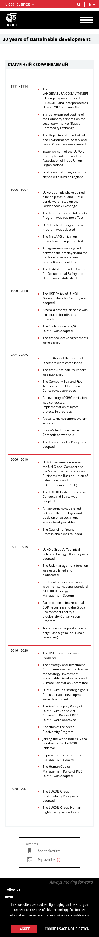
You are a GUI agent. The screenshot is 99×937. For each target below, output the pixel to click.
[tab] (49, 65)
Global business (19, 4)
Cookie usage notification (67, 929)
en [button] (91, 5)
